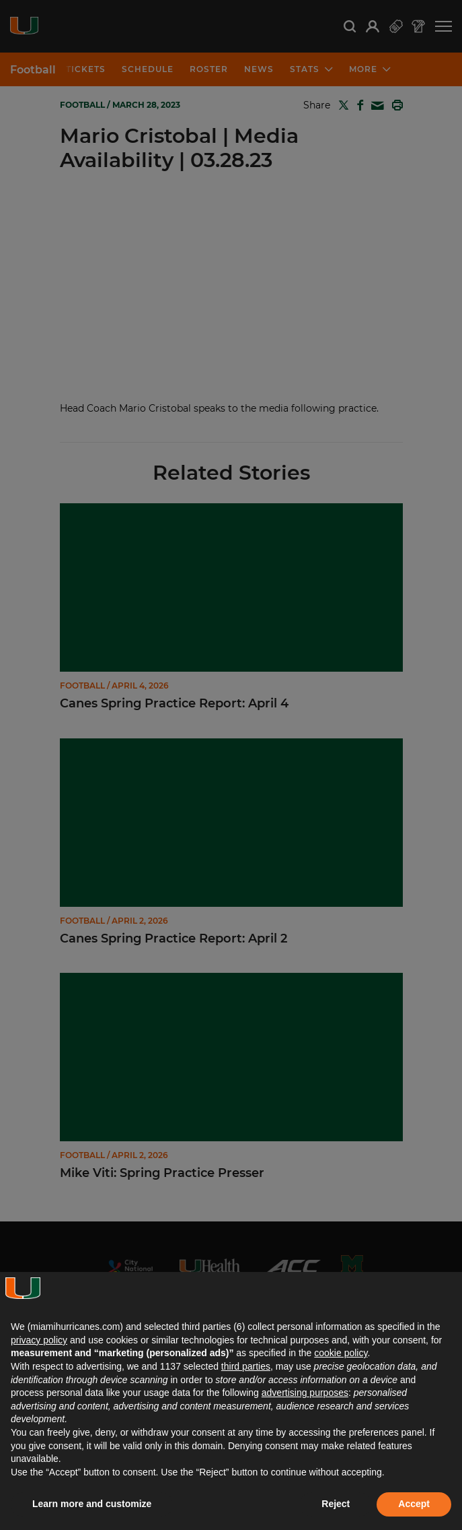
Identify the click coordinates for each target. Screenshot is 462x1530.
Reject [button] (335, 1503)
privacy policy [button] (39, 1340)
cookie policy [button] (340, 1352)
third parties (245, 1366)
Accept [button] (414, 1503)
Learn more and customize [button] (91, 1503)
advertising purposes (305, 1392)
